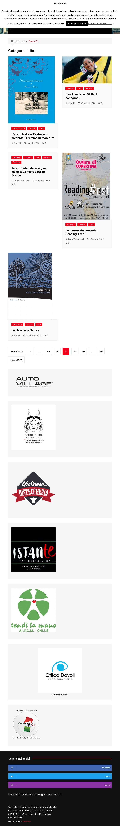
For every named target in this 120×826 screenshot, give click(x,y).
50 (57, 351)
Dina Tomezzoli (22, 180)
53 (83, 351)
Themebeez (27, 821)
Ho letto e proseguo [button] (77, 23)
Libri (42, 128)
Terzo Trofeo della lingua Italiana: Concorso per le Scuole (28, 171)
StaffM (17, 143)
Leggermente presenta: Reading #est (81, 232)
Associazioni (19, 128)
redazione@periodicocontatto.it (46, 794)
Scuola (47, 157)
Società (16, 162)
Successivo (16, 359)
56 (101, 351)
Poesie (89, 88)
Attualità (16, 157)
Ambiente (17, 324)
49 (48, 351)
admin (17, 335)
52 (75, 351)
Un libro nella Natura (25, 330)
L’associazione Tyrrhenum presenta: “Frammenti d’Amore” (33, 136)
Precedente (17, 351)
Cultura (32, 128)
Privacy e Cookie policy (100, 23)
